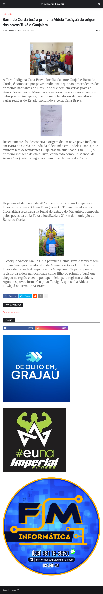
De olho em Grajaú (51, 4)
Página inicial (7, 14)
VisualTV (15, 590)
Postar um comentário (11, 312)
